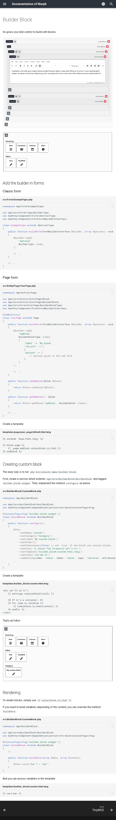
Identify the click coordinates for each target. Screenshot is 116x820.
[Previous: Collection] (5, 809)
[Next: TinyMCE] (101, 809)
